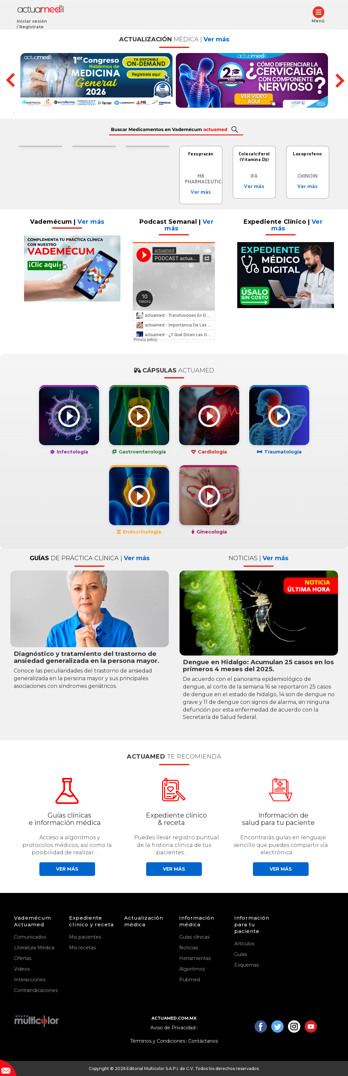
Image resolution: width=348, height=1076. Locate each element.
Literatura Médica (34, 948)
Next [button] (337, 80)
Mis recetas (82, 948)
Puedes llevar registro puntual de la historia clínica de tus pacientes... (176, 845)
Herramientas (195, 958)
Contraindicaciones (36, 990)
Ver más (201, 192)
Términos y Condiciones (157, 1041)
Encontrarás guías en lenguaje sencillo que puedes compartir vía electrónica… (281, 845)
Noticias (188, 948)
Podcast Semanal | (176, 225)
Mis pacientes (85, 937)
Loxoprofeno (307, 154)
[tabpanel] (40, 148)
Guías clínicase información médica (65, 819)
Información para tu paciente (251, 924)
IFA (254, 176)
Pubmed (189, 980)
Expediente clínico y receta (91, 921)
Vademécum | (67, 221)
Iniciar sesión (32, 21)
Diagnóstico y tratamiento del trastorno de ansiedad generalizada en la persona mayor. (86, 657)
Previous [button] (9, 80)
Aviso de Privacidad (173, 1027)
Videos (22, 969)
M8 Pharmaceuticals (208, 179)
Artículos (244, 944)
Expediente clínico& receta (176, 819)
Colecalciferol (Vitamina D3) (254, 157)
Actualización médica (143, 921)
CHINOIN (307, 176)
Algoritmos (192, 969)
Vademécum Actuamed (32, 921)
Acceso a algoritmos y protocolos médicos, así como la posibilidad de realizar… (67, 845)
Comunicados (30, 937)
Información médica (196, 921)
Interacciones (29, 980)
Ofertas (22, 958)
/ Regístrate (30, 26)
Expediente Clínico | (283, 225)
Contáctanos (203, 1041)
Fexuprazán (201, 154)
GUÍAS (89, 558)
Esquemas (246, 965)
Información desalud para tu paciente (278, 819)
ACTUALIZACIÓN (174, 39)
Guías (240, 954)
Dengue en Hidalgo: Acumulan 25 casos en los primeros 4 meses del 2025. (258, 665)
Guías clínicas (194, 937)
